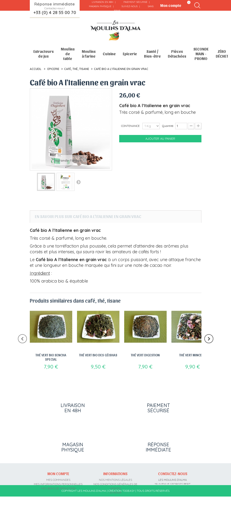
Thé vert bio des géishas (98, 355)
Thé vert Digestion (145, 355)
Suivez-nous (130, 6)
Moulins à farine (89, 53)
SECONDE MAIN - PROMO (201, 54)
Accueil (35, 69)
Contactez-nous (172, 473)
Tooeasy (128, 511)
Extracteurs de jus (43, 53)
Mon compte (58, 473)
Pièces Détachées (177, 53)
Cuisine (109, 53)
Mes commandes (58, 480)
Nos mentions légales (115, 480)
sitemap (115, 492)
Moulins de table (68, 54)
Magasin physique (100, 6)
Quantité (167, 126)
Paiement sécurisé (135, 2)
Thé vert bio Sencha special (51, 357)
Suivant (78, 181)
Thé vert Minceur (192, 355)
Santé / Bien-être (152, 53)
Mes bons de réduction (58, 488)
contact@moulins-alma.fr (173, 501)
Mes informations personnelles (58, 484)
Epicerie (130, 53)
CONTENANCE (130, 126)
